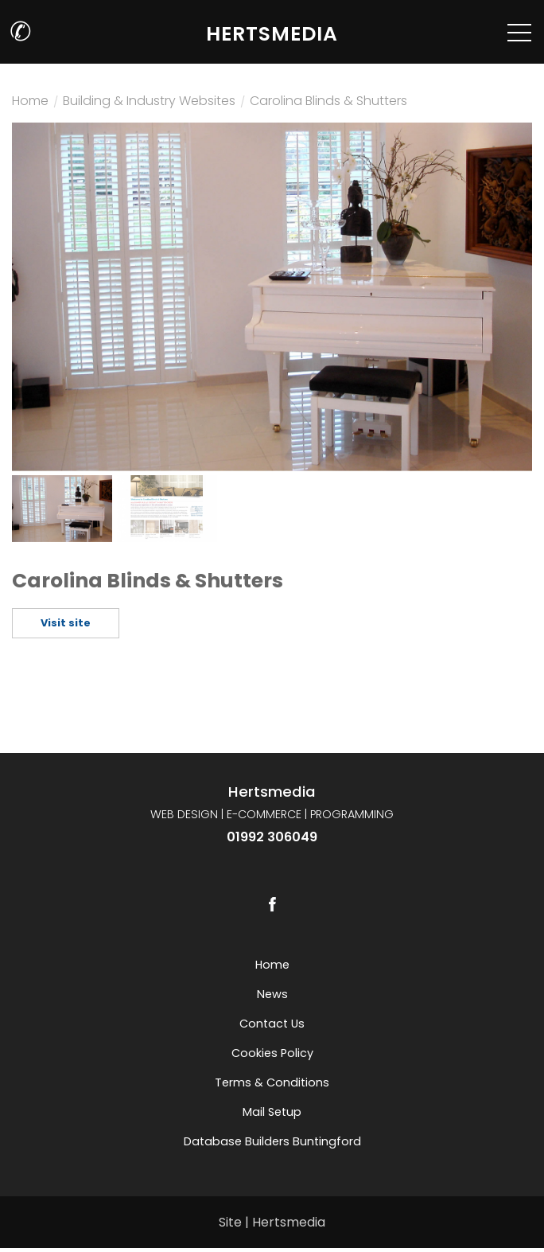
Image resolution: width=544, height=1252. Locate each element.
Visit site (66, 623)
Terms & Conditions (272, 1082)
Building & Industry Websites (149, 103)
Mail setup (272, 1112)
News (272, 994)
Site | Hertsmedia (272, 1222)
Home (30, 103)
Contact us (272, 1024)
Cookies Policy (272, 1053)
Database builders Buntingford (272, 1141)
